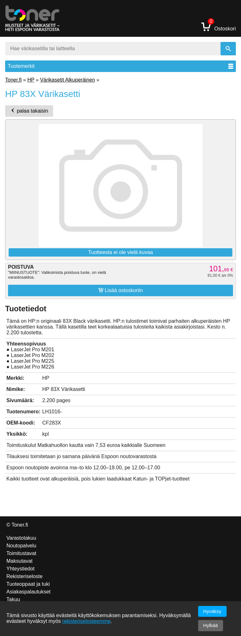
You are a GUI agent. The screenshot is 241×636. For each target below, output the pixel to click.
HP (30, 80)
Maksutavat (19, 561)
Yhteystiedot (20, 568)
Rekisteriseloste (24, 576)
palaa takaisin (29, 111)
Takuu (13, 599)
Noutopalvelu (21, 545)
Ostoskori (218, 26)
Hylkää (210, 625)
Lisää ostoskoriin (120, 290)
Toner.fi (13, 80)
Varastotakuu (21, 538)
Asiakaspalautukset (28, 591)
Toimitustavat (21, 553)
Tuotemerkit (120, 66)
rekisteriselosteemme (86, 621)
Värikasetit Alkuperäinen (67, 80)
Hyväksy (212, 611)
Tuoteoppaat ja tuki (28, 584)
